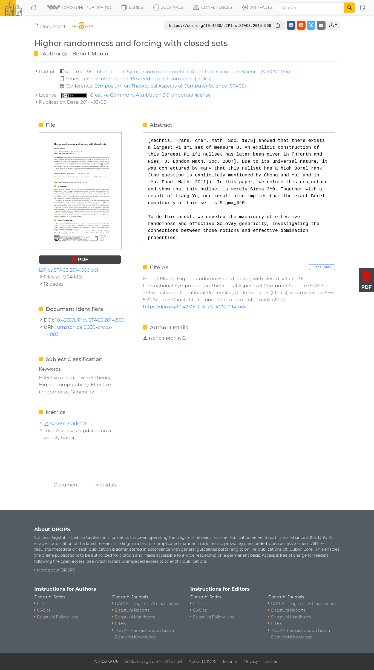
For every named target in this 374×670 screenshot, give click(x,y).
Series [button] (132, 7)
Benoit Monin (90, 53)
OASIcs (44, 610)
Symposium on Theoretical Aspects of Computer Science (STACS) (170, 86)
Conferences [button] (212, 7)
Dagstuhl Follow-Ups (57, 617)
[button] (79, 7)
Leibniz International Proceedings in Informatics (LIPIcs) (146, 78)
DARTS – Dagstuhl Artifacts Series (147, 603)
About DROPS (202, 661)
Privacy (251, 661)
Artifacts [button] (257, 7)
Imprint (230, 661)
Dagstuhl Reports (132, 610)
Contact (272, 661)
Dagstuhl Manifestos (135, 617)
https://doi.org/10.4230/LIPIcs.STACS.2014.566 (194, 306)
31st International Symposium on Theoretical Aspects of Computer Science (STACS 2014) (188, 71)
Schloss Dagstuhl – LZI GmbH (153, 661)
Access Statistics (66, 423)
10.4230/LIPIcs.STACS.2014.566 (89, 320)
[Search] (311, 7)
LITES (120, 623)
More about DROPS (56, 570)
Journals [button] (168, 7)
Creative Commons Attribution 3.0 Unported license (136, 95)
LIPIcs (42, 603)
